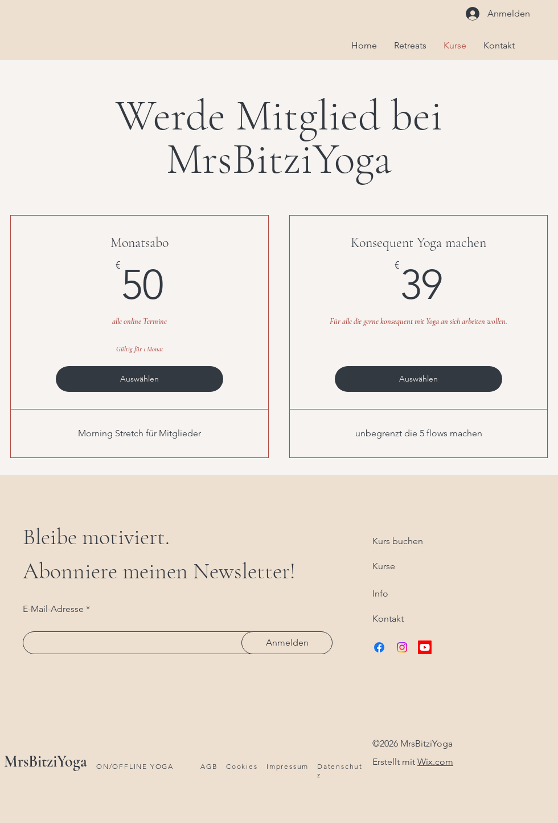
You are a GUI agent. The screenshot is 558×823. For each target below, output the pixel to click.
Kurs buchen (397, 541)
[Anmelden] (287, 642)
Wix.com (435, 761)
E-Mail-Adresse (53, 609)
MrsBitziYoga (45, 761)
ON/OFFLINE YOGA (135, 766)
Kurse (383, 566)
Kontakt (388, 618)
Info (380, 593)
